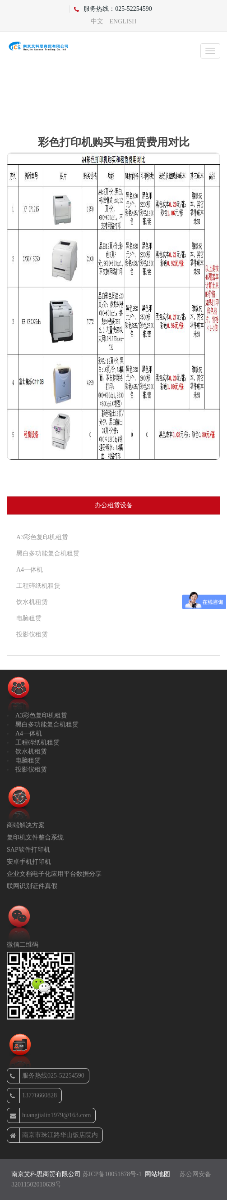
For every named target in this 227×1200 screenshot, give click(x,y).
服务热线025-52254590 (47, 1075)
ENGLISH (123, 21)
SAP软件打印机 (28, 849)
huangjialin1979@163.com (50, 1115)
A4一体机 (29, 569)
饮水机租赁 (32, 602)
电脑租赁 (29, 618)
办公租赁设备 (114, 505)
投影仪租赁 (32, 634)
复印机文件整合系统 (35, 837)
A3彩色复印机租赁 (42, 537)
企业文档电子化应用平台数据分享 (54, 874)
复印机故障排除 (129, 103)
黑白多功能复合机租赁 (47, 553)
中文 (97, 21)
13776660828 (33, 1095)
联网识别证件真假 (32, 886)
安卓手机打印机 (29, 861)
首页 (81, 103)
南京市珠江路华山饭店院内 (54, 1135)
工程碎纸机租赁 (38, 585)
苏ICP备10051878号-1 (112, 1174)
